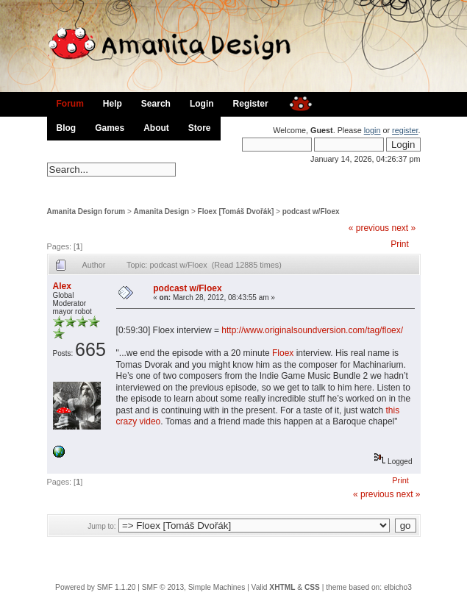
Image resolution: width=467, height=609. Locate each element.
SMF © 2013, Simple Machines (194, 587)
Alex (62, 286)
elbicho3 (398, 587)
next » (403, 228)
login (372, 130)
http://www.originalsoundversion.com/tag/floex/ (312, 330)
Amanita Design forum (86, 211)
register (405, 130)
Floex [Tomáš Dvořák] (236, 211)
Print (400, 244)
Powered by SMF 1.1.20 (95, 587)
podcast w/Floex (311, 211)
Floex (282, 353)
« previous (369, 228)
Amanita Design (162, 211)
